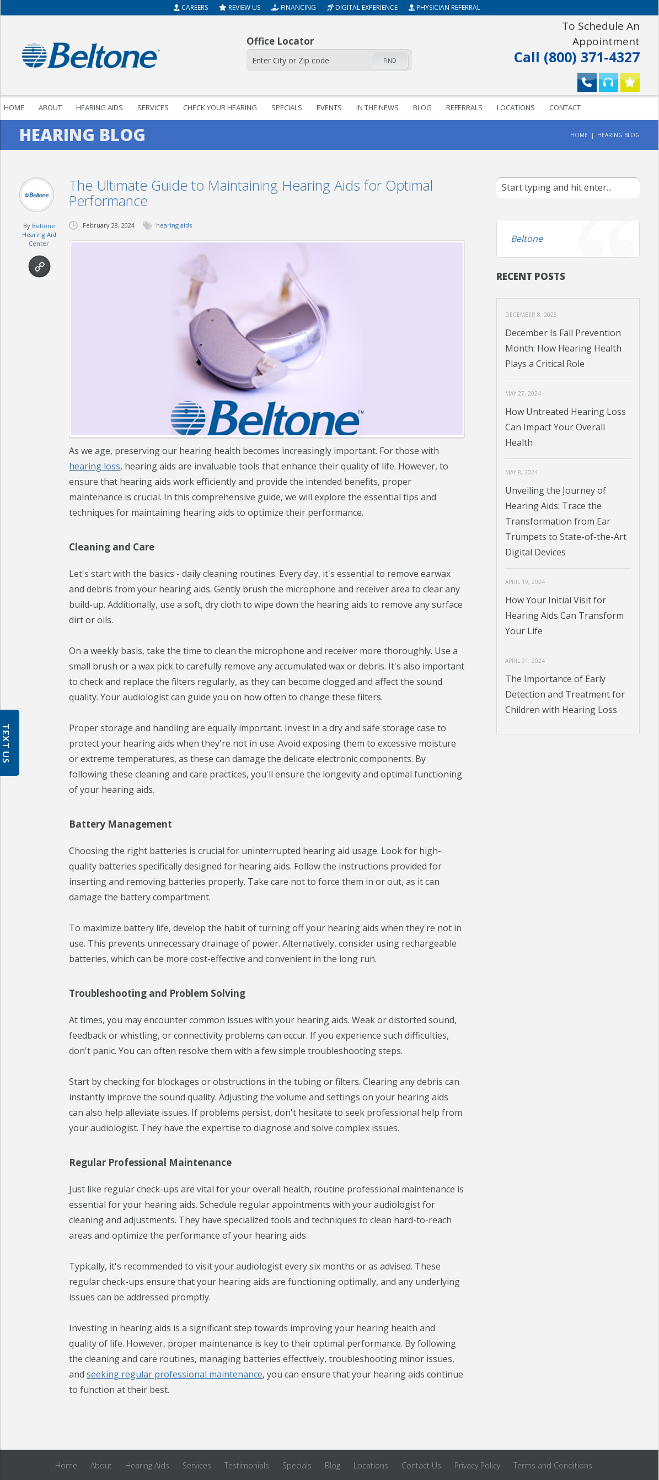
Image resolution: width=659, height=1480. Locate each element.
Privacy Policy (477, 1465)
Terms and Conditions (552, 1465)
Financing (293, 7)
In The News (377, 107)
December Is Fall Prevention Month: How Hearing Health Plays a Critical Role (563, 348)
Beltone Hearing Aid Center (39, 234)
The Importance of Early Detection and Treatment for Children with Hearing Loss (565, 694)
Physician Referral (444, 7)
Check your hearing (220, 107)
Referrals (464, 107)
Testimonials (246, 1465)
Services (153, 107)
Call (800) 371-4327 (567, 41)
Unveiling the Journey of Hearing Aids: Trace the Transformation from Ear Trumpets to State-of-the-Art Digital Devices (565, 521)
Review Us (239, 7)
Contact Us (421, 1465)
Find (390, 60)
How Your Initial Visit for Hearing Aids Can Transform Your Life (564, 615)
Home (579, 135)
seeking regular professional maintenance (174, 1374)
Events (329, 107)
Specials (286, 107)
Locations (516, 107)
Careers (191, 7)
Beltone (527, 239)
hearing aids (174, 225)
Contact (565, 107)
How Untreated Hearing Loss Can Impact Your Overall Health (565, 427)
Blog (422, 107)
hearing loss (94, 466)
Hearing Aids (99, 107)
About (50, 107)
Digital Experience (362, 7)
